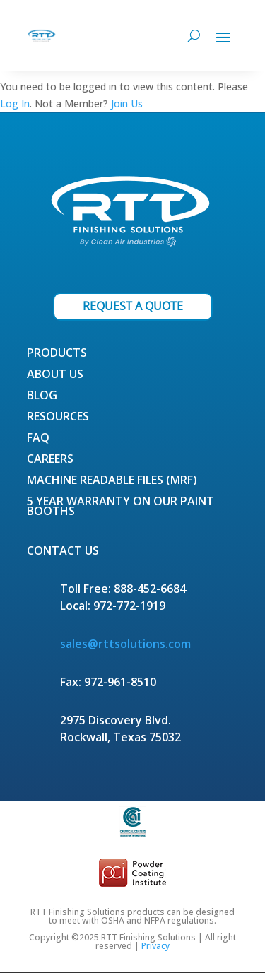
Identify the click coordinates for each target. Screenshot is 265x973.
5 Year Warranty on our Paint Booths (120, 507)
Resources (58, 417)
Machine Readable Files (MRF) (112, 481)
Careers (50, 460)
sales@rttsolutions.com (125, 643)
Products (57, 354)
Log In (15, 103)
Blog (42, 396)
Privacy (155, 946)
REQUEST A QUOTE (133, 306)
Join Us (127, 103)
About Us (55, 375)
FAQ (38, 438)
